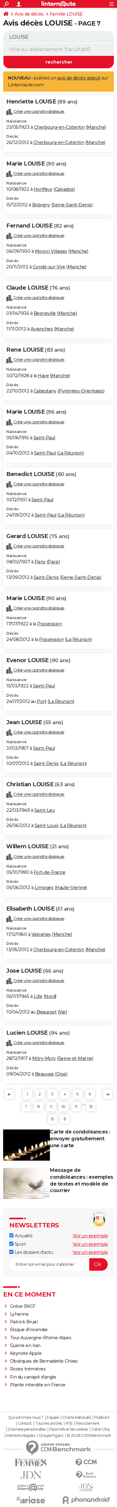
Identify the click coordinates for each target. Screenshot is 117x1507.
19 (64, 1119)
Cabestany (45, 391)
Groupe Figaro (51, 1435)
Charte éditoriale (76, 1417)
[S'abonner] (58, 1264)
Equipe (53, 1417)
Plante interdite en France (38, 1385)
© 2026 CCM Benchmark (89, 1435)
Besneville (45, 313)
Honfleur (43, 189)
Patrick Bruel (24, 1322)
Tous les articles (48, 1423)
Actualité (20, 1236)
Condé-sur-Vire (49, 267)
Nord (50, 996)
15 (52, 1119)
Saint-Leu (44, 810)
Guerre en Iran (25, 1345)
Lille (38, 996)
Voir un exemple (90, 1236)
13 (90, 1106)
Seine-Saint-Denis (71, 205)
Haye (43, 375)
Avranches (42, 329)
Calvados (64, 189)
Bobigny (41, 205)
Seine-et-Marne (75, 1058)
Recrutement (88, 1423)
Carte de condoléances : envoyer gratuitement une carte (80, 1138)
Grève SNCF (23, 1306)
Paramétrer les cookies (68, 1429)
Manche (96, 127)
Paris (40, 562)
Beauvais (44, 1074)
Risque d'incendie (29, 1329)
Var (62, 1012)
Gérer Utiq (100, 1429)
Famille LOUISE (66, 14)
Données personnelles (27, 1429)
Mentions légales (20, 1435)
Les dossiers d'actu (31, 1252)
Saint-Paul (44, 438)
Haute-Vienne (71, 887)
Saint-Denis (46, 577)
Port (41, 701)
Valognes (41, 934)
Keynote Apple (26, 1353)
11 (76, 1106)
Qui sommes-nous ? (25, 1417)
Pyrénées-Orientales (81, 391)
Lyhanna (19, 1314)
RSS (69, 1423)
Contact (25, 1423)
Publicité (101, 1417)
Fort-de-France (50, 872)
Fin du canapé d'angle (33, 1377)
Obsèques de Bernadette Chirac (44, 1361)
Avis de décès (29, 14)
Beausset (46, 1012)
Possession (49, 624)
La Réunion (70, 453)
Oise (61, 1074)
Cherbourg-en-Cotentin (59, 127)
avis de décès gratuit (78, 78)
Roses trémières (28, 1369)
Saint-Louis (47, 825)
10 (64, 1106)
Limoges (44, 887)
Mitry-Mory (44, 1058)
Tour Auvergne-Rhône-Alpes (40, 1338)
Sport (17, 1244)
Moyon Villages (51, 251)
